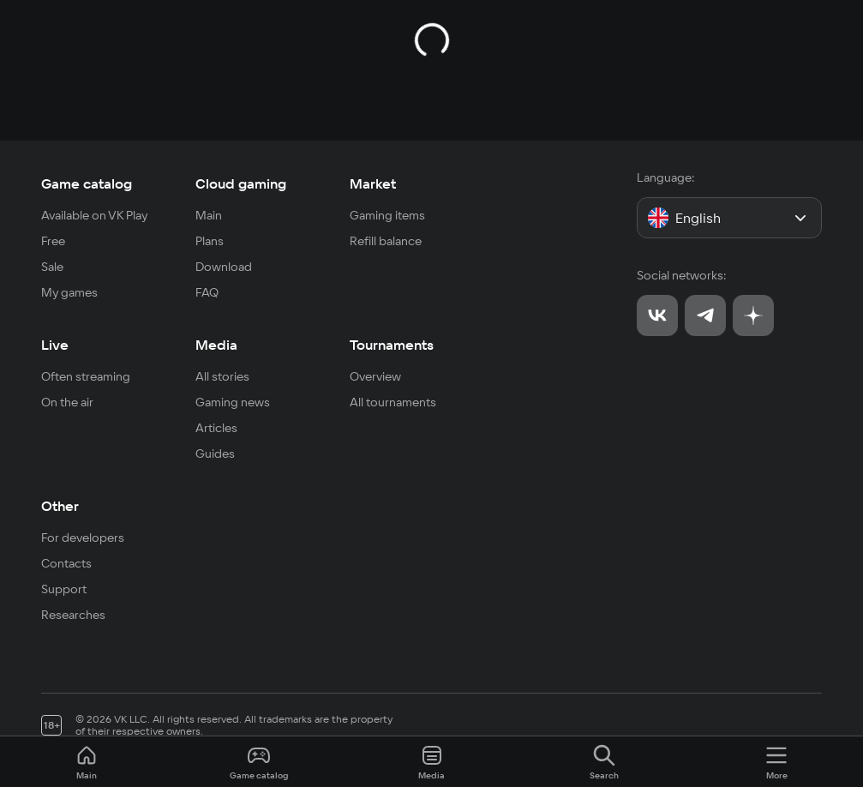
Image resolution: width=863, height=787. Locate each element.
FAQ (207, 292)
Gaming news (232, 402)
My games (69, 292)
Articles (216, 428)
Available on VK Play (94, 215)
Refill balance (386, 241)
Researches (73, 614)
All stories (222, 376)
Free (53, 241)
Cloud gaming (240, 183)
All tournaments (393, 402)
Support (64, 589)
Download (223, 266)
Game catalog (86, 183)
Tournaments (392, 344)
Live (55, 344)
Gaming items (387, 215)
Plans (209, 241)
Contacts (66, 563)
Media (216, 344)
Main (208, 215)
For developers (82, 537)
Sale (52, 266)
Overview (375, 376)
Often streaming (85, 376)
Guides (215, 453)
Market (373, 183)
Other (60, 505)
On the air (67, 402)
